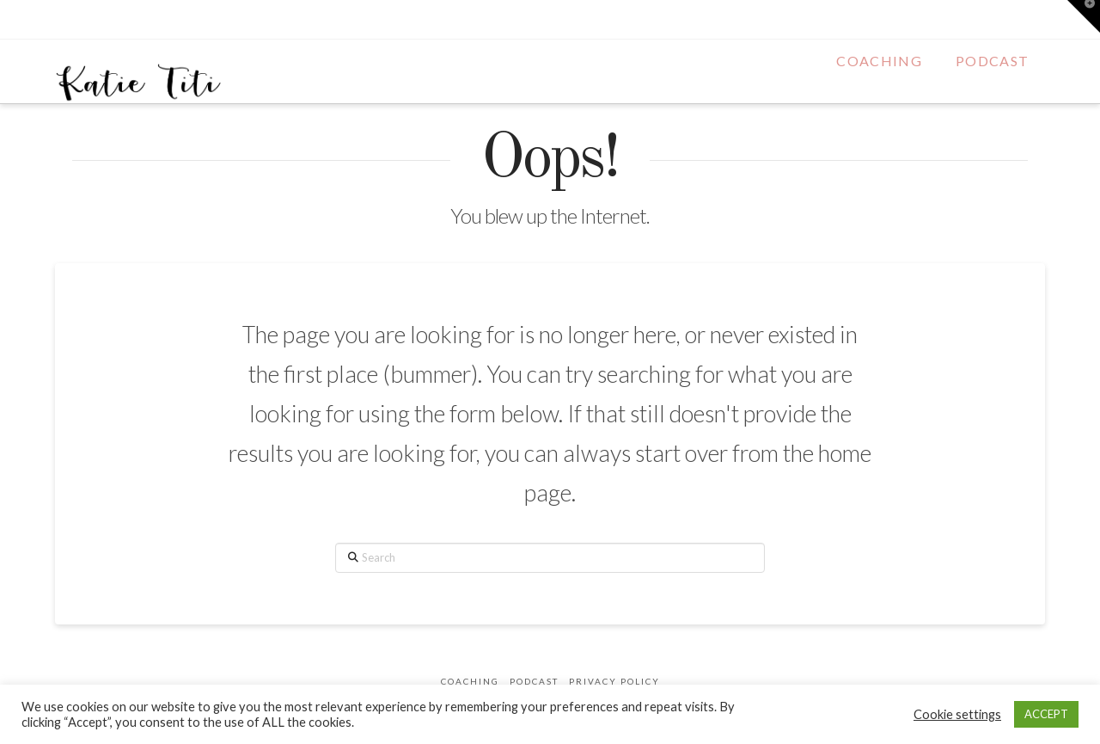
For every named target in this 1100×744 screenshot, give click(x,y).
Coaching (470, 681)
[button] (1083, 16)
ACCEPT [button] (1046, 714)
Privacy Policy (614, 681)
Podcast (534, 681)
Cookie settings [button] (957, 714)
